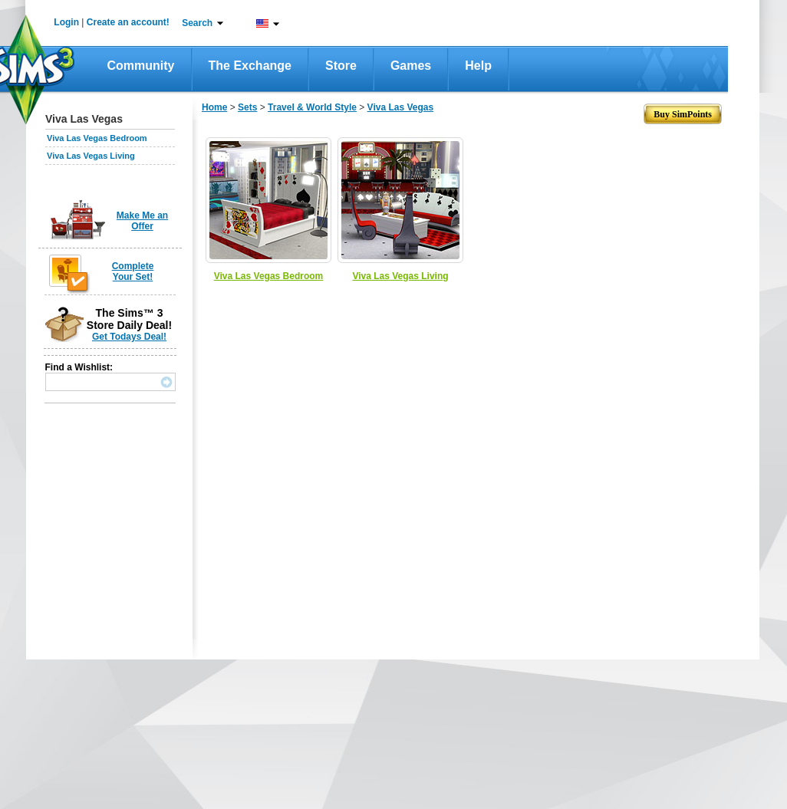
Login (66, 22)
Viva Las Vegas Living (91, 155)
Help (478, 65)
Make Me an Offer (142, 221)
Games (410, 65)
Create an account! (128, 22)
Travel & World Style (312, 107)
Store (341, 65)
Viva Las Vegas (400, 107)
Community (141, 65)
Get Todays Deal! (129, 336)
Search (197, 23)
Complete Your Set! (133, 271)
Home (214, 107)
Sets (247, 107)
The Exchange (250, 65)
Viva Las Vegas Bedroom (97, 138)
